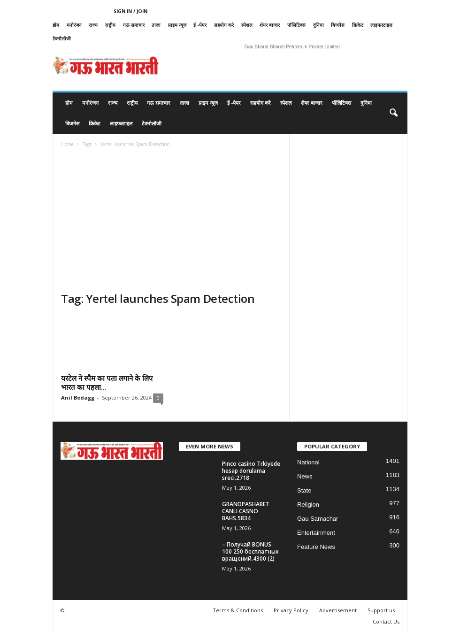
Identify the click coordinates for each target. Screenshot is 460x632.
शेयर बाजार (270, 25)
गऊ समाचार (134, 25)
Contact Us (386, 621)
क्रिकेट (357, 25)
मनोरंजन (74, 25)
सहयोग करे (224, 25)
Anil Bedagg (77, 397)
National (308, 462)
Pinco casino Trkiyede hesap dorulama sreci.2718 (251, 471)
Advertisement (338, 610)
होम (56, 25)
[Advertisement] (171, 220)
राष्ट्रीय (110, 25)
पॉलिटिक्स (296, 25)
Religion (308, 504)
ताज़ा (156, 25)
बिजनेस (338, 25)
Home (67, 144)
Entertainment (316, 532)
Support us (381, 610)
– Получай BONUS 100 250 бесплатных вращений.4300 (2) (250, 551)
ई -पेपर (200, 25)
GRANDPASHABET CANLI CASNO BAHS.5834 (245, 511)
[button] (393, 113)
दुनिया (318, 25)
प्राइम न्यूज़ (177, 25)
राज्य (93, 25)
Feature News (316, 546)
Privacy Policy (291, 610)
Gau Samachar (317, 518)
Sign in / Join (130, 11)
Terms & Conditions (238, 610)
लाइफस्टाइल (381, 25)
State (304, 490)
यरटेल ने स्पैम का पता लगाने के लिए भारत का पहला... (107, 382)
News (305, 476)
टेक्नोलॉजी (62, 38)
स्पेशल (247, 25)
